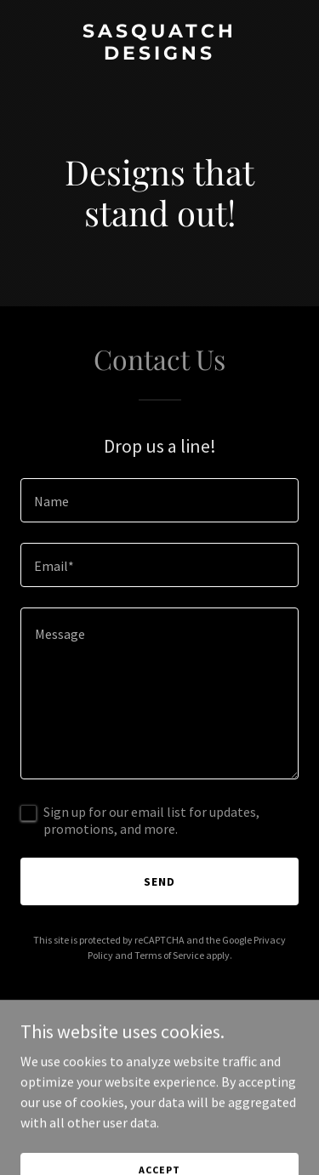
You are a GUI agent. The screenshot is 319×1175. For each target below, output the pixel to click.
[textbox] (159, 500)
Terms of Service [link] (169, 955)
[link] (159, 54)
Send (159, 881)
